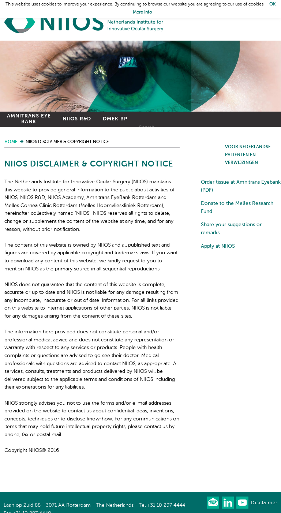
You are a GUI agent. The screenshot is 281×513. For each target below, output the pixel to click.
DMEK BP (115, 118)
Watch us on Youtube (242, 503)
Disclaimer (264, 503)
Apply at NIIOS (218, 246)
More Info (142, 12)
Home (84, 22)
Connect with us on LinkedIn (228, 503)
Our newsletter (213, 503)
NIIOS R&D (77, 118)
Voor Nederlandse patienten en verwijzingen (248, 155)
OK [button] (272, 4)
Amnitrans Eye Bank (29, 118)
